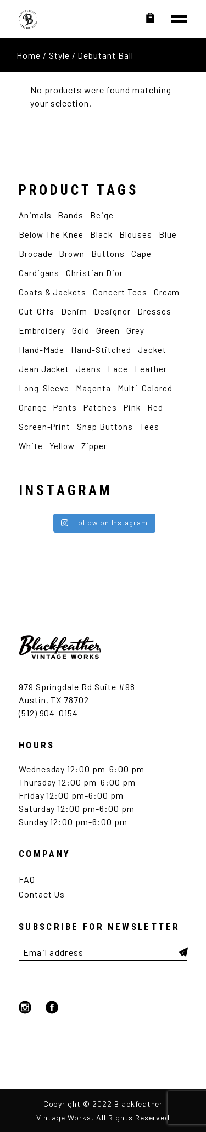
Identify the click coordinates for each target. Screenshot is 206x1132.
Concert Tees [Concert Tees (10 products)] (120, 292)
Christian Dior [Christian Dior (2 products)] (94, 273)
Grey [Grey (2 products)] (135, 330)
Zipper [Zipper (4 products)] (94, 446)
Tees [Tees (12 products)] (149, 426)
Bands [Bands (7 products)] (70, 215)
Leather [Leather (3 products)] (151, 369)
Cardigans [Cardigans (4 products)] (39, 273)
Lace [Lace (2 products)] (118, 369)
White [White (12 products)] (31, 446)
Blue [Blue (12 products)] (168, 234)
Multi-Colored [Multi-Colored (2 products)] (145, 388)
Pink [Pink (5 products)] (132, 407)
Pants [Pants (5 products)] (65, 407)
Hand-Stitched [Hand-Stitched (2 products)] (101, 350)
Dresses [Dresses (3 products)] (154, 311)
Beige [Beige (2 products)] (102, 215)
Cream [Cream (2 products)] (167, 292)
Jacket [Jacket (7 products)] (152, 350)
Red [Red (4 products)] (155, 407)
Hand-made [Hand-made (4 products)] (42, 350)
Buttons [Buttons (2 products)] (108, 254)
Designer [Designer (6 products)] (112, 311)
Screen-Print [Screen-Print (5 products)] (45, 426)
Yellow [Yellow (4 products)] (62, 446)
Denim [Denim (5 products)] (74, 311)
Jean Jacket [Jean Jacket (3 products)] (44, 369)
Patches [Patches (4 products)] (100, 407)
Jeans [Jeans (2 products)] (88, 369)
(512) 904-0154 (48, 713)
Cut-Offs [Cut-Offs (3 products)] (37, 311)
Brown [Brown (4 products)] (72, 254)
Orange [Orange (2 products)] (33, 407)
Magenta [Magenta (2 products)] (93, 388)
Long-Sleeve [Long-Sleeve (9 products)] (44, 388)
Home (28, 55)
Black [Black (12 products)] (101, 234)
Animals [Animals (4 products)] (35, 215)
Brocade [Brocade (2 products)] (36, 254)
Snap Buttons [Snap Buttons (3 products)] (105, 426)
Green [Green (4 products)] (108, 330)
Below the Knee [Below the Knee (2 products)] (51, 234)
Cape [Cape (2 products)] (141, 254)
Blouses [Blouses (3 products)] (135, 234)
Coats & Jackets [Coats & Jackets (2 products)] (52, 292)
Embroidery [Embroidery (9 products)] (42, 330)
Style (59, 55)
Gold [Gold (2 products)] (81, 330)
